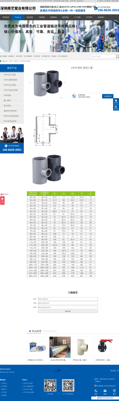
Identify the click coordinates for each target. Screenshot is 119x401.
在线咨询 (107, 96)
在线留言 (4, 395)
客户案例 (4, 386)
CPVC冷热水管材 (11, 90)
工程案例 (41, 17)
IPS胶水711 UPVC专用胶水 (37, 360)
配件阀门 (11, 56)
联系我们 (108, 1)
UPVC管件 (19, 56)
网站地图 (115, 1)
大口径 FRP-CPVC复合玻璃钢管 (61, 360)
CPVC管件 (36, 56)
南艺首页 (6, 17)
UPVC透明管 (28, 56)
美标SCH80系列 (10, 111)
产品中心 (18, 17)
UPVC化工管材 (10, 75)
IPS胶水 (53, 56)
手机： (35, 303)
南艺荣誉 (65, 17)
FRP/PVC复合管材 (11, 116)
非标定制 (30, 17)
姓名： (35, 299)
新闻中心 (4, 389)
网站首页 (3, 380)
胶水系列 (7, 106)
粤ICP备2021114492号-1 (107, 379)
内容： (35, 307)
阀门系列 (7, 101)
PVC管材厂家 (46, 56)
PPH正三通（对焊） (80, 360)
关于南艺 (89, 17)
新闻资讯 (53, 17)
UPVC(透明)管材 (10, 80)
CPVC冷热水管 (62, 56)
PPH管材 (7, 95)
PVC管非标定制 (10, 121)
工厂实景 (77, 17)
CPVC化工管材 (25, 61)
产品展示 (100, 1)
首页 (10, 61)
